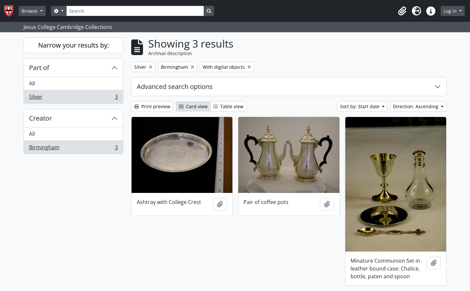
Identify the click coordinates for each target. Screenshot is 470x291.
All (32, 83)
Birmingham (73, 148)
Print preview (152, 106)
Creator (40, 118)
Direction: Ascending (416, 106)
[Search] (135, 11)
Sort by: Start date (360, 106)
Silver (73, 98)
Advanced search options (175, 86)
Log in (451, 11)
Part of (39, 67)
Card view (193, 106)
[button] (402, 11)
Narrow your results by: (73, 45)
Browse (30, 11)
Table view (228, 106)
